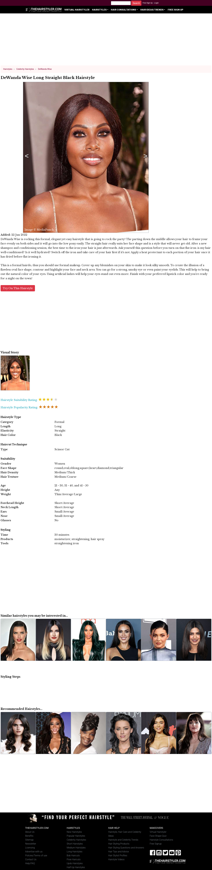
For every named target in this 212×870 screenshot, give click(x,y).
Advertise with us (34, 851)
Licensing (30, 847)
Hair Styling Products (118, 843)
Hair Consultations (123, 9)
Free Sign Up (148, 3)
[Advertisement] (106, 40)
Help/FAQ (30, 863)
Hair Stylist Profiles (117, 855)
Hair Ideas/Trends (152, 9)
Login (156, 3)
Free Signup (156, 843)
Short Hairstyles (75, 843)
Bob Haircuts (73, 855)
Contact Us (30, 859)
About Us (30, 832)
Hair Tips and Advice (118, 851)
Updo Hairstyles (75, 863)
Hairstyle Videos (116, 859)
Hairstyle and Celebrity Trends (123, 839)
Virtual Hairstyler (76, 9)
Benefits (29, 835)
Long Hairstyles (74, 851)
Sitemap (29, 839)
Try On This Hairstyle (18, 288)
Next (144, 157)
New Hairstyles (74, 832)
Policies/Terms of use (36, 855)
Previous (26, 157)
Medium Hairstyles (76, 847)
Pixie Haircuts (74, 859)
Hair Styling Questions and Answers (126, 847)
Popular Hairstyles (76, 835)
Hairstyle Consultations (161, 839)
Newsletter (30, 843)
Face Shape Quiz (158, 835)
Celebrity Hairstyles (76, 839)
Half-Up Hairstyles (76, 867)
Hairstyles (99, 9)
